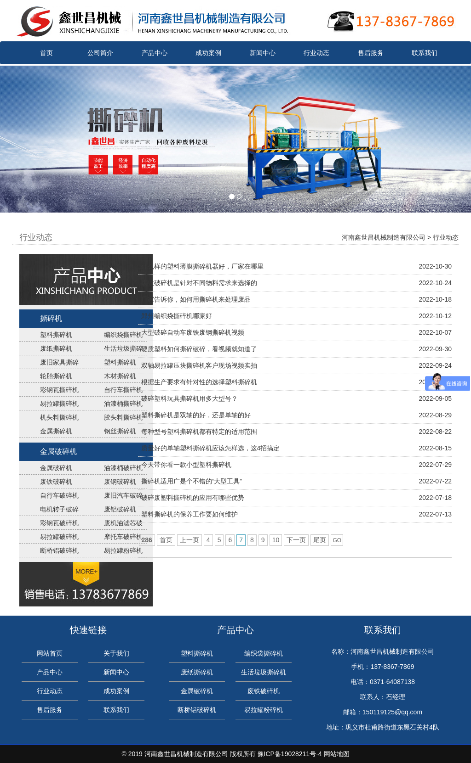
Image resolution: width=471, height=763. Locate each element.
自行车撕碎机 (123, 389)
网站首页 (50, 653)
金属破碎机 (58, 451)
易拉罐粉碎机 (123, 550)
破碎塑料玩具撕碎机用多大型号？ (189, 398)
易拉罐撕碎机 (59, 403)
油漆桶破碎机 (123, 467)
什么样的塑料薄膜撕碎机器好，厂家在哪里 (202, 266)
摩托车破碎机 (123, 536)
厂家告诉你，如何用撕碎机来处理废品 (196, 299)
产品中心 (154, 52)
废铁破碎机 (56, 481)
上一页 (189, 540)
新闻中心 (263, 52)
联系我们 (424, 52)
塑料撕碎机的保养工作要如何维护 (189, 514)
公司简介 (100, 52)
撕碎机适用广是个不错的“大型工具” (191, 481)
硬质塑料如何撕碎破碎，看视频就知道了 (199, 349)
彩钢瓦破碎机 (59, 523)
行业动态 (316, 52)
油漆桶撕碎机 (123, 403)
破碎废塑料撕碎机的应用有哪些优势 (192, 497)
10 (276, 540)
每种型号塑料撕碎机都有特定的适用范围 (199, 431)
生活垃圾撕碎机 (263, 672)
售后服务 (371, 52)
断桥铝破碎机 (59, 550)
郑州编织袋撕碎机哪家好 (176, 316)
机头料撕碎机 (59, 417)
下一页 (296, 540)
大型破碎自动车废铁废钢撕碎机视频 (192, 332)
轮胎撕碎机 (56, 376)
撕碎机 (51, 318)
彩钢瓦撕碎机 (59, 389)
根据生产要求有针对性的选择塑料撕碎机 (199, 382)
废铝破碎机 (120, 509)
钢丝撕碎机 (120, 431)
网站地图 (337, 753)
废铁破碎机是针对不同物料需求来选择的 (199, 282)
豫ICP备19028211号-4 (290, 753)
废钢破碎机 (120, 481)
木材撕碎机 (120, 376)
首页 (46, 52)
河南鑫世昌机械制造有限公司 (383, 237)
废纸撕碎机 (56, 348)
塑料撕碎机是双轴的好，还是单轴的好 (196, 415)
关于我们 (116, 653)
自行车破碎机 (59, 495)
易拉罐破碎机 (59, 536)
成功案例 (208, 52)
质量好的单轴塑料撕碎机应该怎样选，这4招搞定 (210, 448)
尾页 (319, 540)
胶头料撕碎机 (123, 417)
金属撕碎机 (56, 431)
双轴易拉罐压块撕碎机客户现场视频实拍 (199, 365)
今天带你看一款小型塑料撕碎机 (186, 464)
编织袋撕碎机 (123, 334)
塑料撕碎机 (56, 334)
